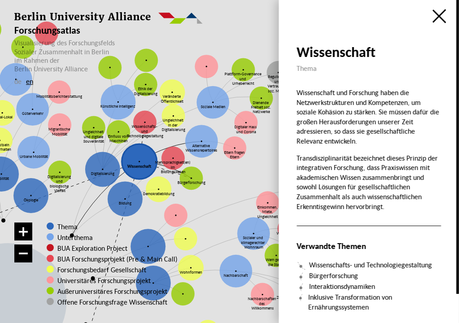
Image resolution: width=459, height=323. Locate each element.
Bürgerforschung (333, 275)
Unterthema (75, 237)
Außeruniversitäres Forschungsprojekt (105, 291)
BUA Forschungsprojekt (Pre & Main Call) (117, 258)
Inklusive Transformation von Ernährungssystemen (350, 301)
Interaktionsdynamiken (342, 286)
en (29, 81)
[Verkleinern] (23, 253)
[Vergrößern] (23, 231)
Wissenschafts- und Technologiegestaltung (370, 264)
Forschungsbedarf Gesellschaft (100, 269)
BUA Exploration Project (92, 248)
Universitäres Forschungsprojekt (100, 280)
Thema (67, 226)
